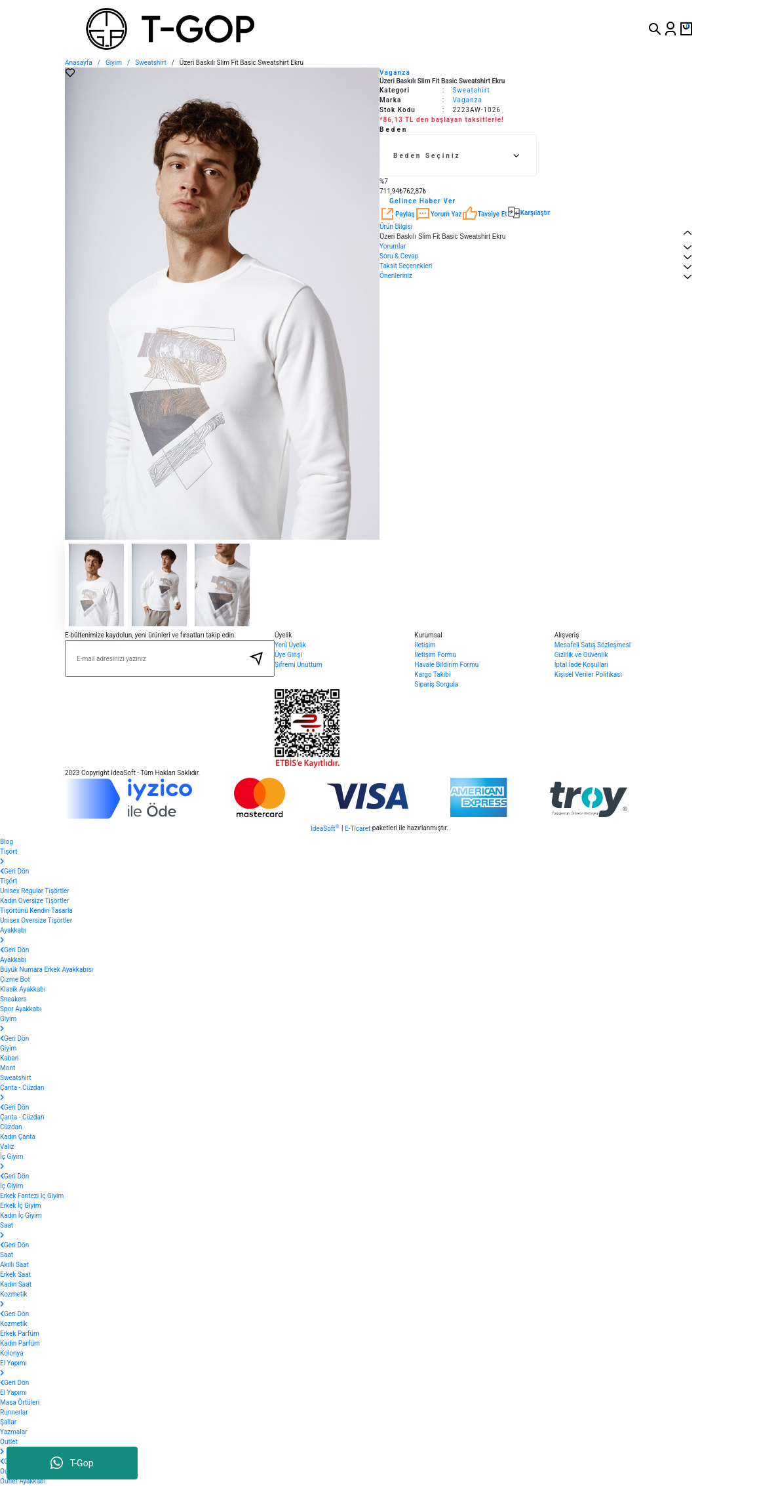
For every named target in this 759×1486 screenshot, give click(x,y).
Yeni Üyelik (290, 645)
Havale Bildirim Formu (446, 664)
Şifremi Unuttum (298, 664)
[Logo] (219, 29)
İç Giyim (12, 1186)
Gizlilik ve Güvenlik (581, 654)
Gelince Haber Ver (422, 201)
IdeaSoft (325, 828)
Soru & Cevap (399, 256)
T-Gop (71, 1463)
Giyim (8, 1048)
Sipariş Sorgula (436, 684)
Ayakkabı (13, 959)
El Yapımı (13, 1392)
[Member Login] (670, 28)
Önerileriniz (396, 275)
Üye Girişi (288, 654)
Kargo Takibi (432, 674)
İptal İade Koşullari (581, 664)
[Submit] (256, 658)
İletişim (425, 645)
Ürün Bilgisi (396, 226)
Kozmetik (14, 1323)
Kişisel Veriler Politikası (588, 674)
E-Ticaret (357, 828)
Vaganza (395, 72)
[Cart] (686, 28)
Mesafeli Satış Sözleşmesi (593, 645)
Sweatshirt (471, 90)
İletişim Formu (435, 654)
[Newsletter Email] (170, 658)
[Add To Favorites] (70, 72)
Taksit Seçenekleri (406, 266)
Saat (6, 1254)
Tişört (8, 881)
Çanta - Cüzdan (22, 1117)
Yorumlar (393, 246)
